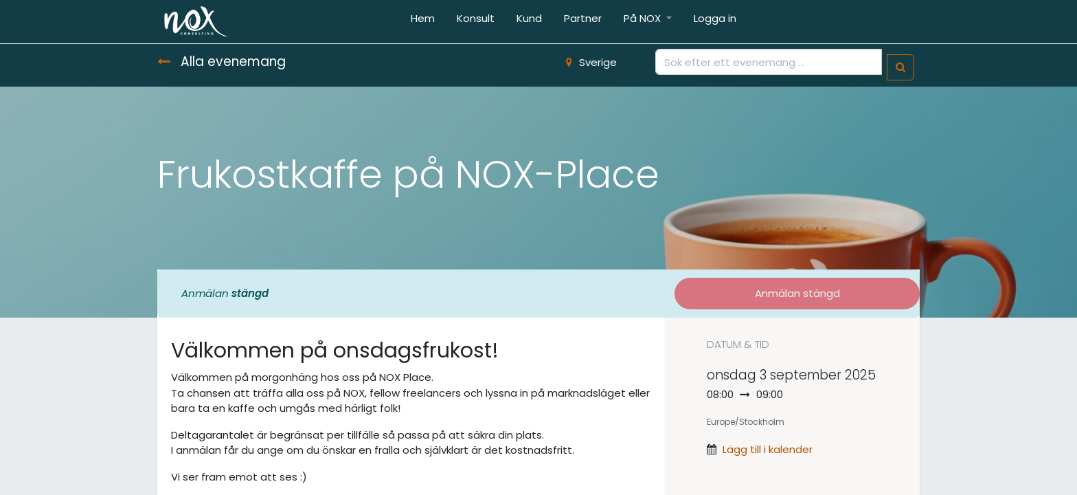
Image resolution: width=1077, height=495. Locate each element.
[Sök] (900, 67)
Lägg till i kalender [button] (768, 449)
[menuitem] (423, 21)
